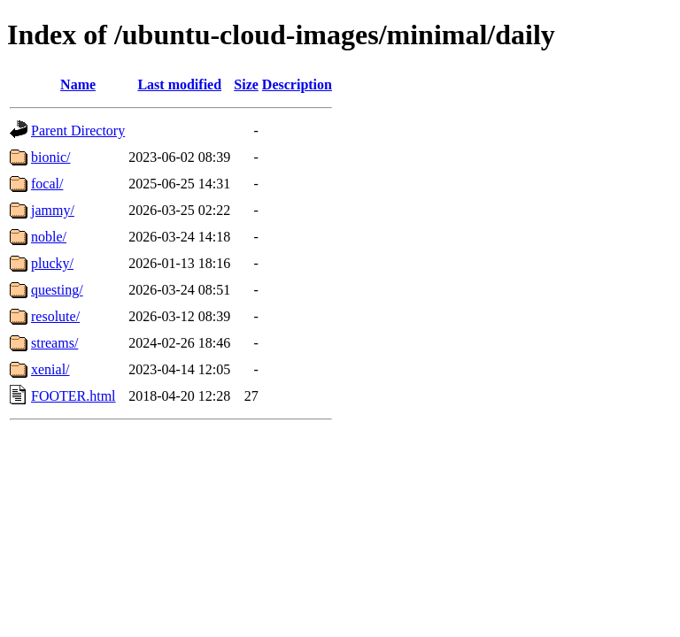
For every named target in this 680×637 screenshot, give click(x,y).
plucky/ (52, 263)
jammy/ (52, 210)
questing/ (57, 289)
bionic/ (50, 157)
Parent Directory (78, 130)
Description (297, 84)
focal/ (47, 183)
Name (78, 84)
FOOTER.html (73, 395)
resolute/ (55, 316)
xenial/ (50, 369)
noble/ (48, 236)
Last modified (179, 84)
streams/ (54, 342)
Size (246, 84)
